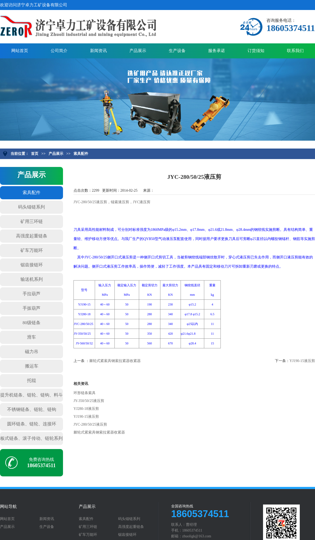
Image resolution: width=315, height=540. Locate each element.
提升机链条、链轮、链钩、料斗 (31, 395)
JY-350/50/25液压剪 (89, 401)
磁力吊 (31, 351)
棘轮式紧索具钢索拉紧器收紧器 (115, 361)
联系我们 (295, 50)
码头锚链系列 (31, 207)
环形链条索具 (85, 393)
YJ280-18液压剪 (86, 409)
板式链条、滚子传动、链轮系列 (31, 438)
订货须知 (256, 50)
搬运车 (31, 366)
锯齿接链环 (31, 264)
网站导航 (8, 507)
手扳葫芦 (31, 308)
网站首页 (19, 50)
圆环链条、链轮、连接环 (31, 423)
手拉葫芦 (31, 293)
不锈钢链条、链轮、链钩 (31, 409)
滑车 (31, 337)
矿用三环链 (31, 221)
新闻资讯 (98, 50)
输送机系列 (31, 279)
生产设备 (177, 50)
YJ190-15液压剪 (302, 361)
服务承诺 (216, 50)
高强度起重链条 (31, 235)
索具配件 (81, 154)
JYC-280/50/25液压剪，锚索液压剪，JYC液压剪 (112, 202)
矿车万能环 (31, 250)
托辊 (31, 380)
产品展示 (137, 50)
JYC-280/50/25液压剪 (90, 424)
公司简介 (59, 50)
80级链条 (31, 322)
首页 (34, 154)
